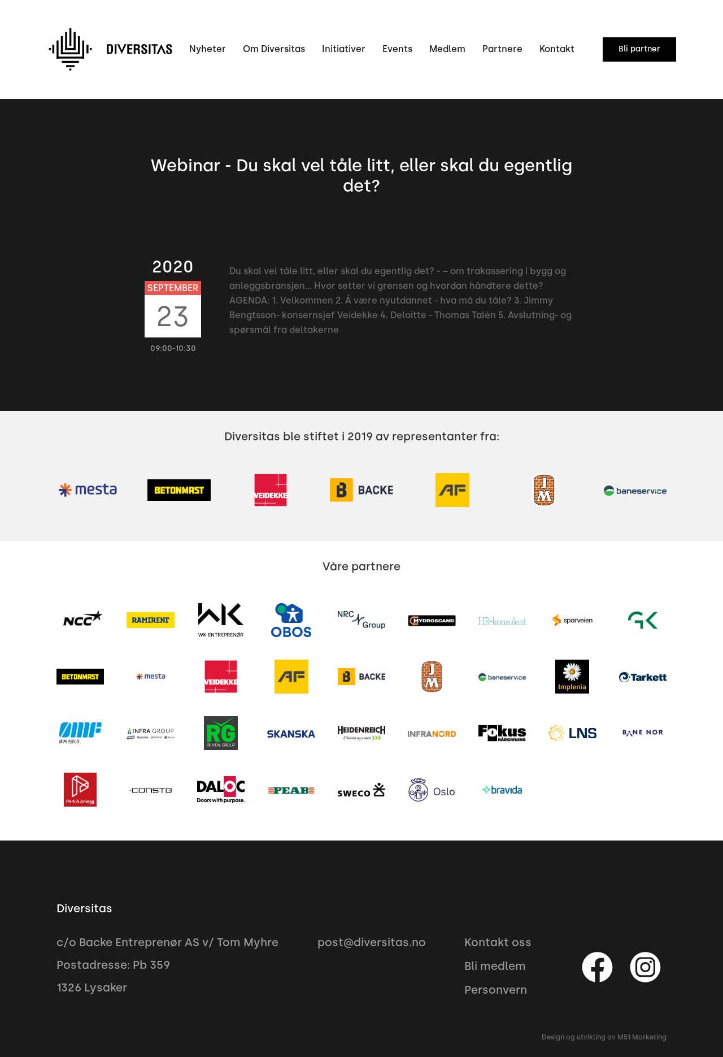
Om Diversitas (274, 49)
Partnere (502, 49)
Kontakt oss (498, 942)
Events (397, 49)
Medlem (447, 49)
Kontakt (556, 49)
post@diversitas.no (371, 942)
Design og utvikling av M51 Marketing (604, 1037)
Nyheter (207, 49)
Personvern (495, 990)
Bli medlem (495, 966)
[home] (109, 49)
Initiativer (343, 49)
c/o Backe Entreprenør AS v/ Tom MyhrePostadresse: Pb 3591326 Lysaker (167, 964)
